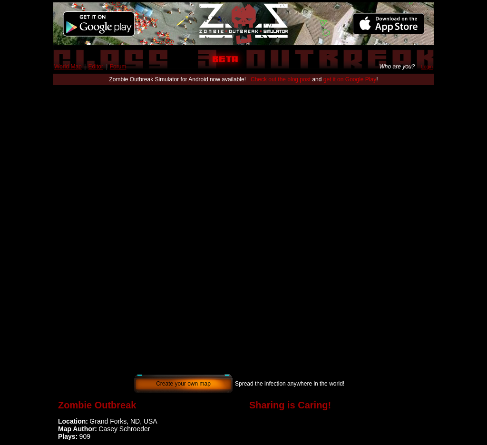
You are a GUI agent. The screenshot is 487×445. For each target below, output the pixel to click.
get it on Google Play (349, 79)
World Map (68, 66)
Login (427, 66)
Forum (118, 66)
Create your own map (183, 383)
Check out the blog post (281, 79)
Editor (95, 66)
